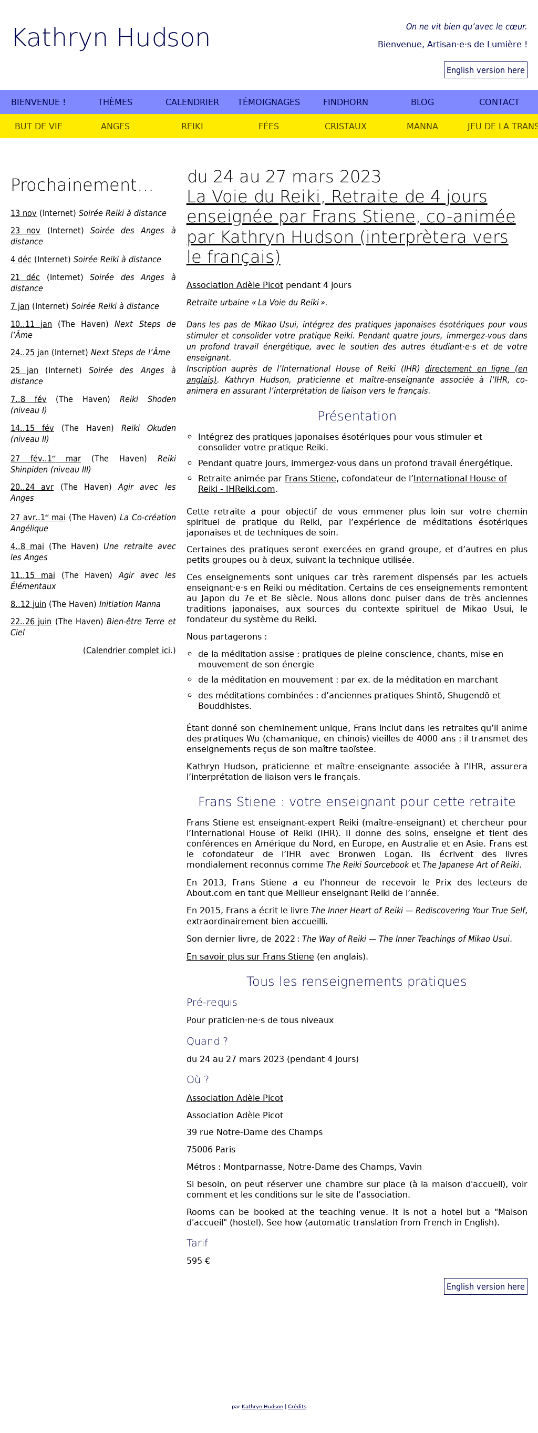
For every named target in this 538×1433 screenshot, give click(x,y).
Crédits (297, 1406)
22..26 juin (31, 621)
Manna (422, 126)
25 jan (24, 370)
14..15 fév (32, 428)
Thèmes (115, 102)
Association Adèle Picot (235, 285)
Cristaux (346, 126)
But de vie (39, 126)
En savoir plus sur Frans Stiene (250, 956)
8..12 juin (28, 604)
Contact (499, 102)
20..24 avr (32, 486)
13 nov (24, 213)
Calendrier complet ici (128, 650)
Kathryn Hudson (111, 36)
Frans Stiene (310, 478)
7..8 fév (29, 399)
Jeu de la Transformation (502, 126)
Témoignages (268, 102)
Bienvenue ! (38, 102)
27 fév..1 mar (46, 458)
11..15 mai (33, 575)
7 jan (20, 306)
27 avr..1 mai (38, 517)
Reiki (192, 126)
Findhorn (345, 102)
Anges (115, 126)
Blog (422, 102)
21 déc (25, 277)
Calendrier (192, 102)
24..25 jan (30, 352)
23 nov (25, 230)
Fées (268, 126)
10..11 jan (31, 324)
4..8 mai (27, 546)
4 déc (21, 259)
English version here (486, 70)
